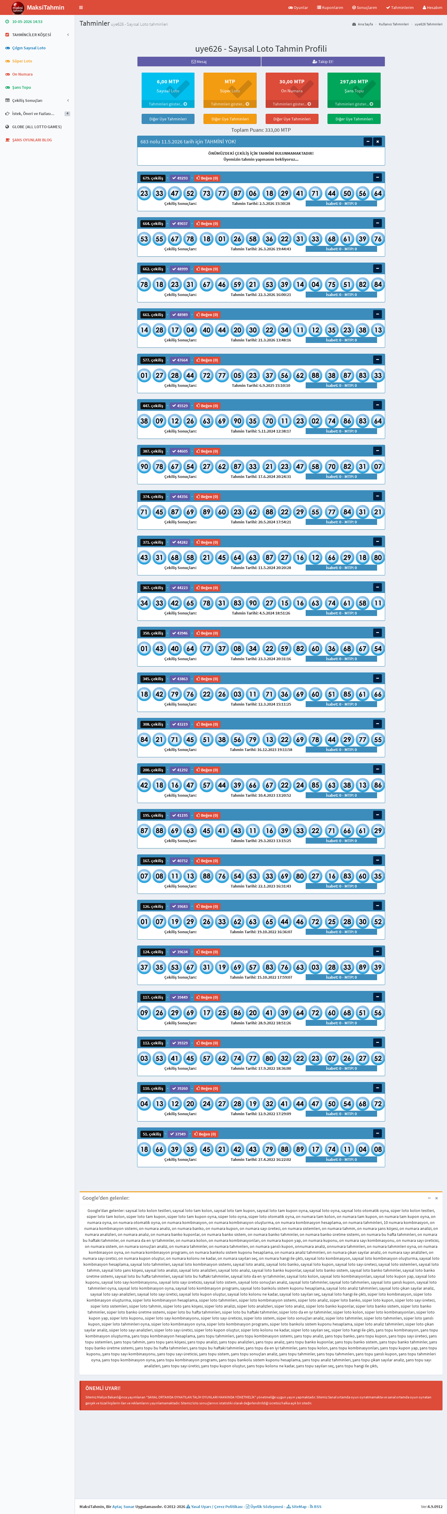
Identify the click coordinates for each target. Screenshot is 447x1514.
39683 (180, 906)
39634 (180, 951)
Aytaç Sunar (123, 1506)
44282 (180, 542)
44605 (180, 451)
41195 (180, 815)
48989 (180, 314)
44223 (180, 587)
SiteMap (297, 1506)
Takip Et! (323, 61)
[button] (81, 7)
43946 (180, 633)
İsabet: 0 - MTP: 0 (341, 203)
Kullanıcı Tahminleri (394, 24)
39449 (180, 997)
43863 (180, 678)
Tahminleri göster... (168, 104)
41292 (180, 769)
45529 (180, 405)
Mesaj (199, 61)
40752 (180, 860)
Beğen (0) (207, 177)
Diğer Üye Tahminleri (167, 119)
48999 (180, 269)
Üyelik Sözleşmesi (264, 1506)
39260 (180, 1088)
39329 (180, 1043)
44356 (180, 496)
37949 (178, 1133)
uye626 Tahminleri (429, 24)
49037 (180, 223)
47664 (180, 360)
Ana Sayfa (362, 24)
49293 (180, 177)
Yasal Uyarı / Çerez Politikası (214, 1506)
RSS (316, 1506)
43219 (180, 724)
